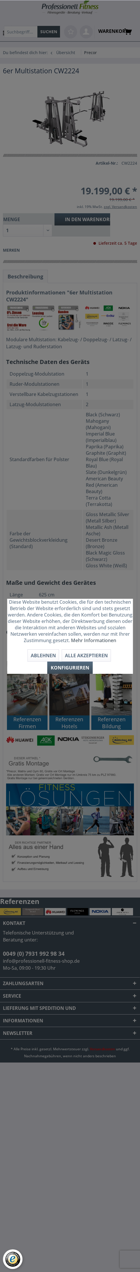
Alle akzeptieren (86, 655)
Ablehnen (43, 655)
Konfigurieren (70, 668)
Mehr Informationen (93, 640)
